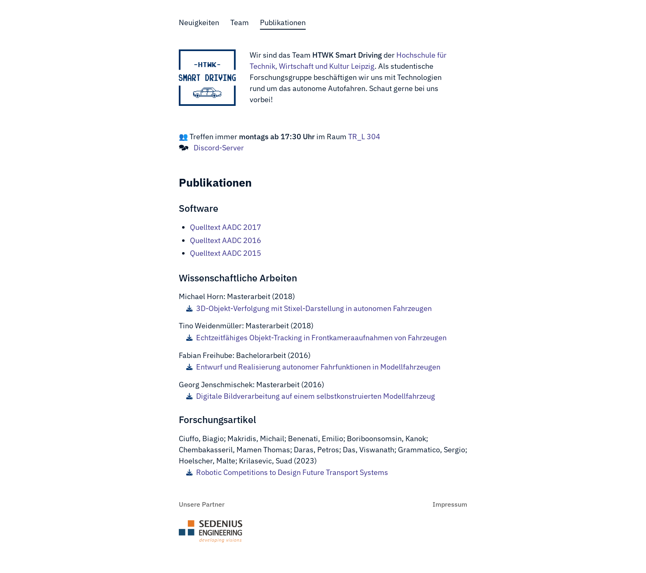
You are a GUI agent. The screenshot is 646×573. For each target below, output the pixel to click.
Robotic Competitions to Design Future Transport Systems (287, 472)
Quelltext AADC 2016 (225, 240)
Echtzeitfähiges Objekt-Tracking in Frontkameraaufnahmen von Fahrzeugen (316, 337)
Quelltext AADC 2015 (225, 253)
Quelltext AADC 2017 (225, 227)
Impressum (450, 504)
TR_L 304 (363, 136)
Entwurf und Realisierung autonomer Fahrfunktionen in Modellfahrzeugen (313, 367)
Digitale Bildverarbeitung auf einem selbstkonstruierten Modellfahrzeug (310, 396)
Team (239, 22)
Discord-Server (219, 147)
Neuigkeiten (199, 22)
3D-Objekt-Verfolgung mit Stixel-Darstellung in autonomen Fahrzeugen (309, 308)
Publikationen (283, 22)
